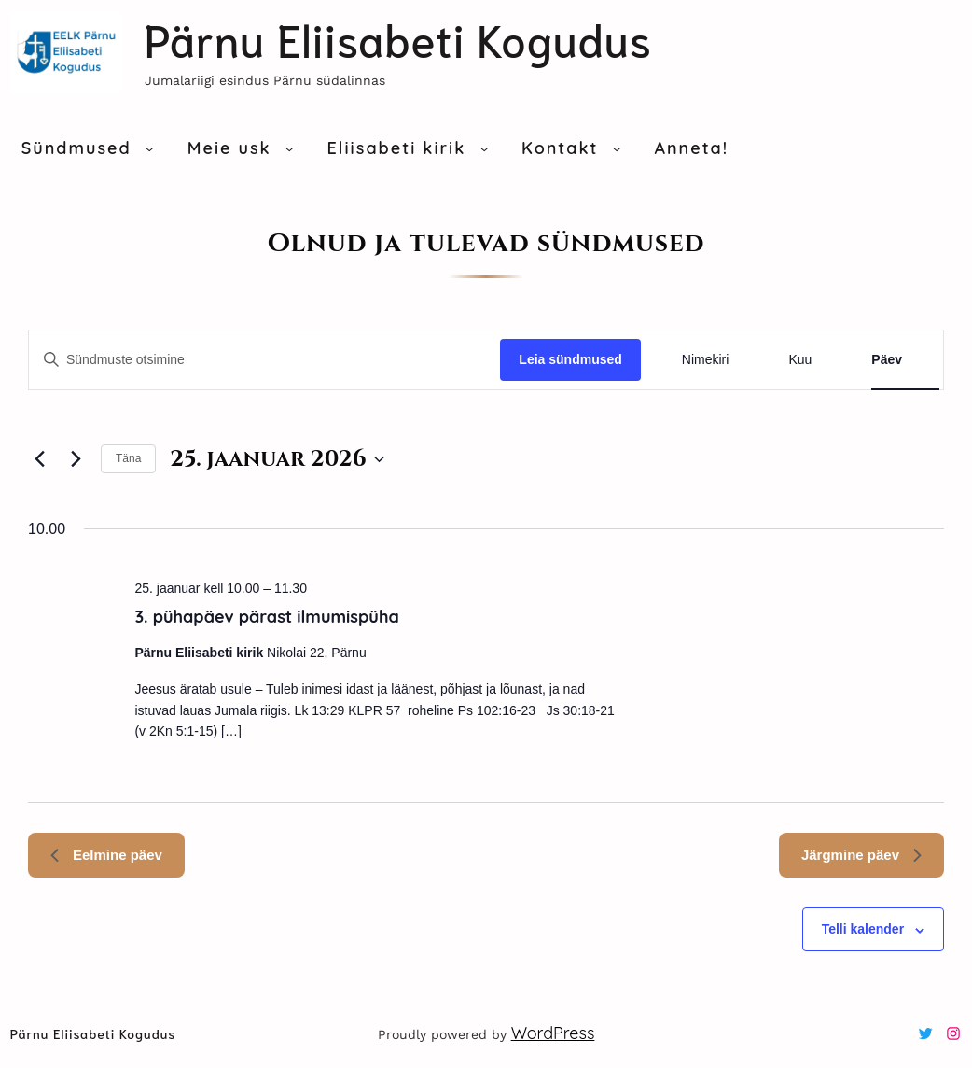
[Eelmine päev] (39, 459)
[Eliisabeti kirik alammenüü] (484, 148)
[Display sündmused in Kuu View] (800, 359)
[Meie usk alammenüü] (289, 148)
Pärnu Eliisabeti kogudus (398, 37)
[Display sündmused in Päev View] (887, 359)
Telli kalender (863, 928)
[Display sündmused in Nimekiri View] (705, 359)
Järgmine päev (861, 855)
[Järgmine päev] (75, 459)
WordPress (553, 1033)
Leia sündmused (570, 359)
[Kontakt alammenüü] (616, 148)
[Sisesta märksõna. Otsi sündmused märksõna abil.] (264, 359)
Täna (128, 458)
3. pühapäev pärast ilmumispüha (266, 616)
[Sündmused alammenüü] (149, 148)
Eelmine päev (106, 855)
